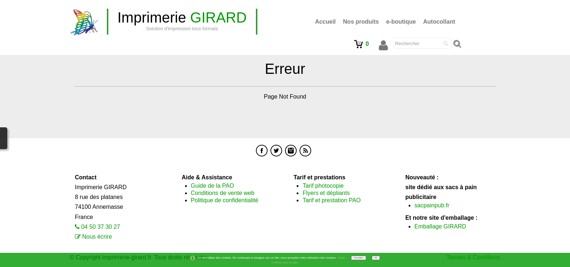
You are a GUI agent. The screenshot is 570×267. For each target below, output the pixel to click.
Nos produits (361, 22)
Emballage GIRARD (440, 226)
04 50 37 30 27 (100, 227)
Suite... (343, 257)
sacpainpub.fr (431, 205)
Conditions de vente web (222, 193)
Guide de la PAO (212, 186)
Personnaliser (358, 258)
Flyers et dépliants (326, 193)
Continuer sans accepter (285, 262)
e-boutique (401, 22)
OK (376, 258)
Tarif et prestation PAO (331, 200)
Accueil (325, 22)
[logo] (182, 22)
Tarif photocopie (323, 186)
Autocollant (439, 22)
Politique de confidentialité (224, 200)
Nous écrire (97, 237)
